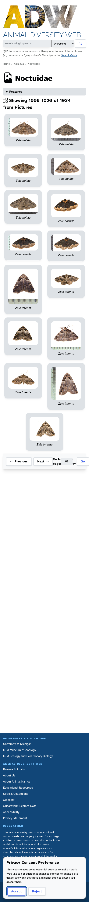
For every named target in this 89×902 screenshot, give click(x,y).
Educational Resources (18, 788)
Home (6, 63)
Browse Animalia (14, 769)
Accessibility (11, 812)
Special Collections (15, 794)
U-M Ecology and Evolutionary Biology (28, 756)
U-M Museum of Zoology (19, 750)
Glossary (8, 800)
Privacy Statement (15, 818)
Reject (37, 891)
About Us (9, 775)
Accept (16, 891)
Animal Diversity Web (42, 35)
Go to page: (57, 461)
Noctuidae (34, 63)
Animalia (19, 63)
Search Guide (69, 55)
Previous (19, 461)
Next (43, 461)
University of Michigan (17, 744)
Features (16, 92)
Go (83, 461)
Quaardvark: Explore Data (19, 806)
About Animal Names (16, 781)
